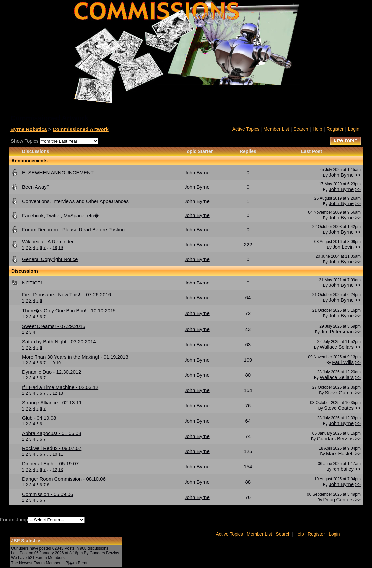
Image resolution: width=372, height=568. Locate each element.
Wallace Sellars (337, 347)
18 (55, 247)
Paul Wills (343, 362)
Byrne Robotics (28, 129)
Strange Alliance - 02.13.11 (52, 402)
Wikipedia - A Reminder (48, 241)
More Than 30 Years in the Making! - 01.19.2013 (75, 357)
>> (358, 175)
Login (353, 129)
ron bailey (343, 469)
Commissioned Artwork (81, 129)
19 (60, 247)
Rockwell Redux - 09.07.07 (51, 448)
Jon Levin (343, 247)
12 (55, 393)
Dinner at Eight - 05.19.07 (50, 463)
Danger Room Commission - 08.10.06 (64, 479)
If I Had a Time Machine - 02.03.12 (60, 387)
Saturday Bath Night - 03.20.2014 (59, 341)
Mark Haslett (340, 453)
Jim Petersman (337, 331)
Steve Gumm (339, 392)
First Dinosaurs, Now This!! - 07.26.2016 (66, 294)
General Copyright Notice (50, 259)
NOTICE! (32, 282)
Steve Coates (339, 408)
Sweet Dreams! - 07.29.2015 (53, 326)
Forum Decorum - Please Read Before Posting (73, 229)
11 (60, 454)
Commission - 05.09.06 (47, 494)
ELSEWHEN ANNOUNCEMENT (58, 172)
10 (58, 363)
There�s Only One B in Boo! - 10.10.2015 (69, 310)
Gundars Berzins (335, 438)
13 (60, 393)
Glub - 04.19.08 (39, 418)
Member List (276, 129)
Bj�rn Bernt (76, 563)
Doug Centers (338, 499)
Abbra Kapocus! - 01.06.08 (51, 433)
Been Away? (35, 187)
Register (335, 129)
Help (317, 129)
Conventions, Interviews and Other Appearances (75, 201)
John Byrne (341, 175)
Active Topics (245, 129)
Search (300, 129)
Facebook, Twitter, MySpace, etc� (60, 215)
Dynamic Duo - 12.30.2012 (51, 372)
